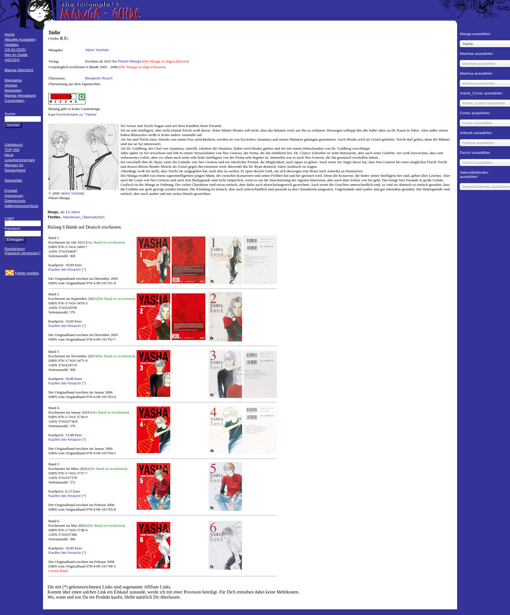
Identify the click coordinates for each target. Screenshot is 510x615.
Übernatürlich (93, 217)
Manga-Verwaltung (20, 95)
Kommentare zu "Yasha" (77, 114)
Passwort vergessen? (22, 253)
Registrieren (15, 249)
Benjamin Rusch (99, 78)
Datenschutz (15, 201)
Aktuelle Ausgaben (20, 39)
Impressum (14, 195)
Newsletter (13, 180)
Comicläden (14, 100)
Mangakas (13, 80)
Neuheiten (13, 90)
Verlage (11, 85)
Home (10, 34)
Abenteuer (71, 217)
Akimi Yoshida (97, 50)
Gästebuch (14, 145)
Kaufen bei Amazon (64, 269)
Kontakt (11, 190)
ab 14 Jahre (70, 212)
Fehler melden (27, 273)
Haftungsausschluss (21, 206)
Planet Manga (129, 61)
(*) (84, 269)
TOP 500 (12, 150)
